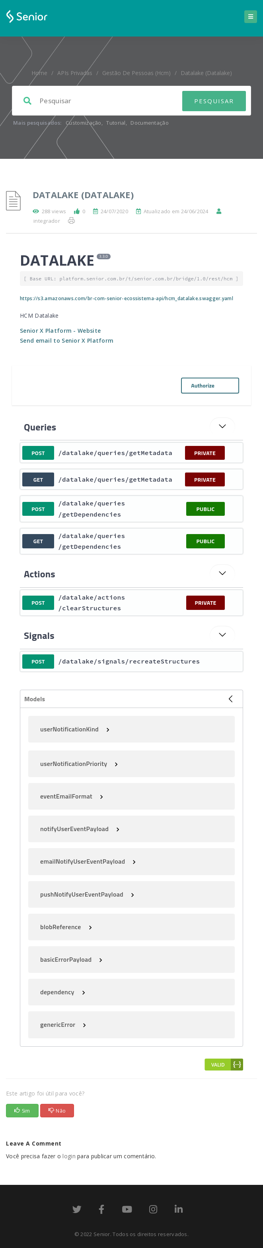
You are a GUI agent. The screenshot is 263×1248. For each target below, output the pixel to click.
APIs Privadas (74, 73)
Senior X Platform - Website (60, 330)
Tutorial (115, 122)
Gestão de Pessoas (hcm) (136, 73)
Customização (83, 122)
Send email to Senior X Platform (66, 340)
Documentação (150, 122)
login (69, 1156)
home (39, 73)
